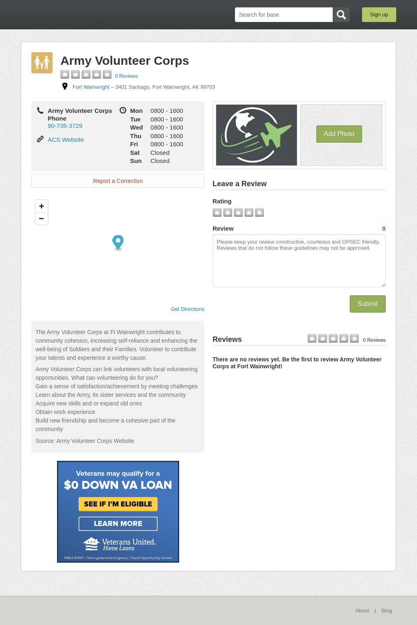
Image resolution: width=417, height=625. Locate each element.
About (362, 610)
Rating (222, 201)
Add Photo (339, 133)
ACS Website (66, 139)
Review (299, 228)
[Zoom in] (41, 206)
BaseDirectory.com (80, 14)
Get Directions (184, 309)
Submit (368, 303)
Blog (387, 610)
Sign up (379, 14)
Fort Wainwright (91, 87)
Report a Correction (118, 181)
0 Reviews (126, 76)
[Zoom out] (41, 218)
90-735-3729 (65, 125)
